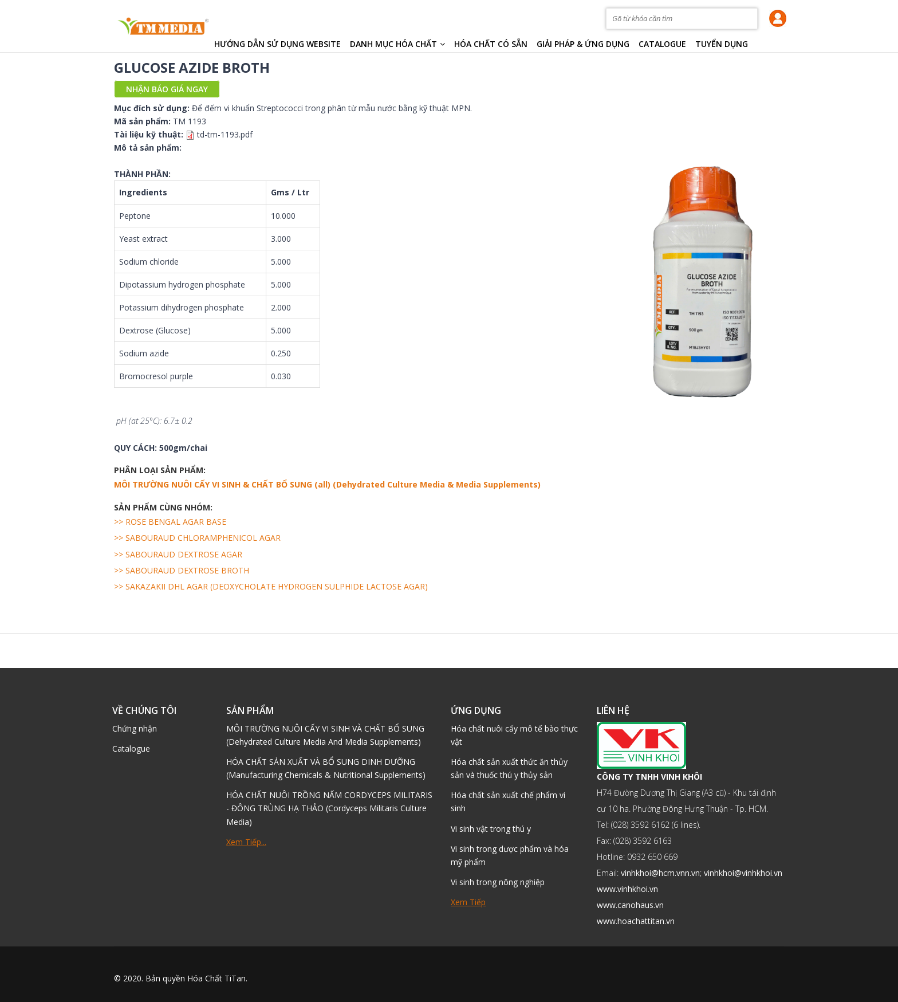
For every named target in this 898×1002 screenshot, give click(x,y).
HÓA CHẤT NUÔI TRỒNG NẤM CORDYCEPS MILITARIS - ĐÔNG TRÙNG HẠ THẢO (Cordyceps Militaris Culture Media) (329, 808)
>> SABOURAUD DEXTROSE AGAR (178, 554)
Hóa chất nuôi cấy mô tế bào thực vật (514, 735)
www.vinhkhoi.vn (627, 888)
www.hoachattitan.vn (636, 920)
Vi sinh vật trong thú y (491, 828)
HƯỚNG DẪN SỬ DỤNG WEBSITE (277, 43)
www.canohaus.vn (630, 904)
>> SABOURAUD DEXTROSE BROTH (181, 570)
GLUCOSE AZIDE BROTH (192, 67)
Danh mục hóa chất (397, 43)
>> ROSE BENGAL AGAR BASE (170, 521)
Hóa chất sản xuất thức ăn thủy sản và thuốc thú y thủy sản (509, 768)
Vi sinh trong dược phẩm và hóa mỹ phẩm (510, 855)
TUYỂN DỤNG (721, 43)
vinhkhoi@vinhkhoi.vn (743, 872)
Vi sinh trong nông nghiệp (498, 882)
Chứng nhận (134, 728)
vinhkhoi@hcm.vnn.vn (660, 872)
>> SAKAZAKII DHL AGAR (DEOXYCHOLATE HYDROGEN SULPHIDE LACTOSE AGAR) (271, 586)
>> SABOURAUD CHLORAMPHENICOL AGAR (197, 537)
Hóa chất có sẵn (490, 43)
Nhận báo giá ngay (167, 89)
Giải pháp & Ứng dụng (583, 43)
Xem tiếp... (246, 841)
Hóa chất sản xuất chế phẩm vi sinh (508, 801)
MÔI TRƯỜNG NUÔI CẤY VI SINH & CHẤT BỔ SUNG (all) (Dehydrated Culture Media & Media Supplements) (327, 484)
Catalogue (662, 43)
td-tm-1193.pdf (225, 134)
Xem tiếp (468, 902)
